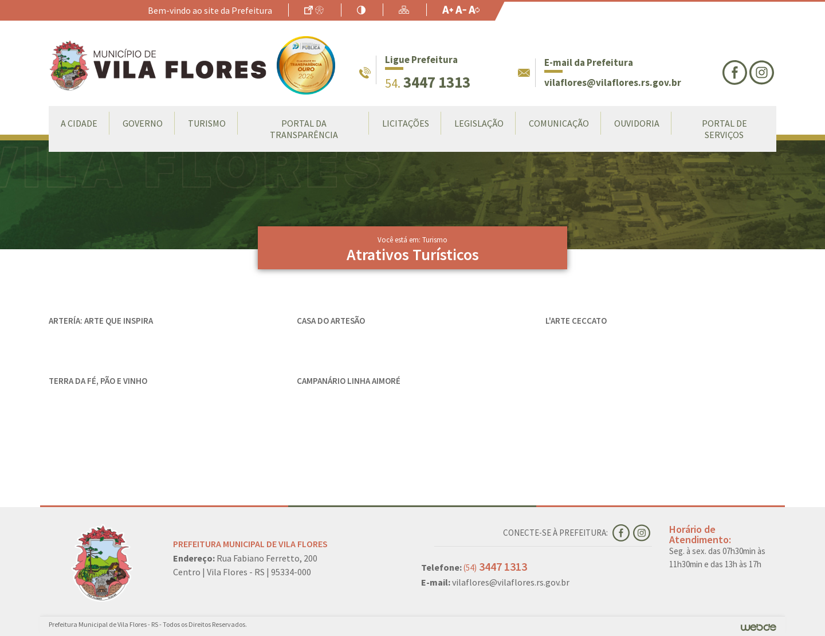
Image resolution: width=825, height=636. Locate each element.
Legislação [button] (479, 123)
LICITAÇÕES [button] (405, 123)
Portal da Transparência (304, 128)
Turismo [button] (207, 123)
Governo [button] (143, 123)
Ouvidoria (636, 123)
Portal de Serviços (724, 128)
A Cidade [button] (79, 123)
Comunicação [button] (559, 123)
